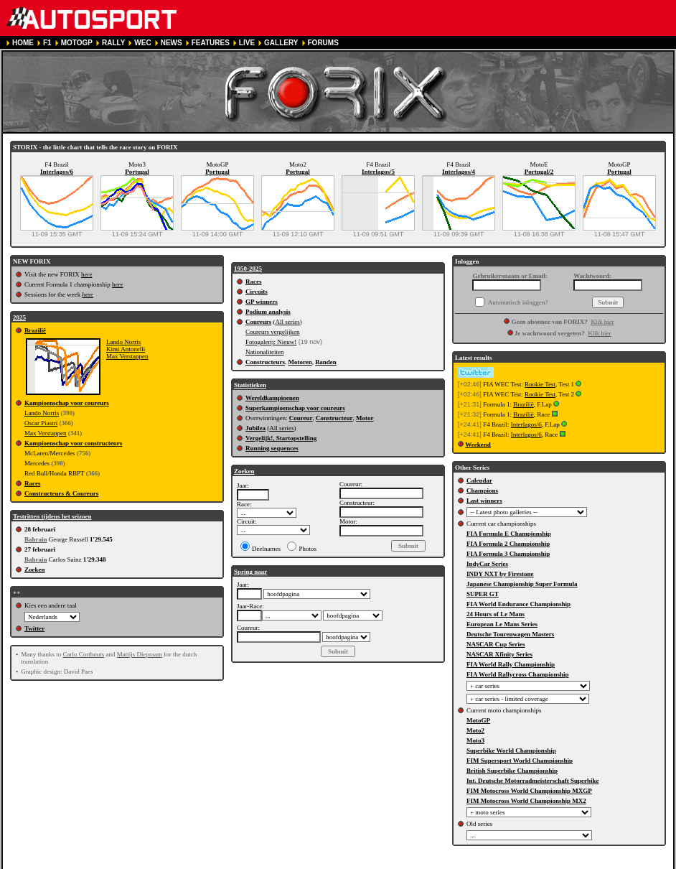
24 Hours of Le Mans (495, 614)
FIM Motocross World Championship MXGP (529, 790)
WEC (142, 43)
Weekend (478, 444)
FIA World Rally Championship (510, 664)
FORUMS (323, 43)
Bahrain (35, 539)
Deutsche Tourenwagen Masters (510, 634)
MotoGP (478, 720)
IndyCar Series (487, 563)
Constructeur (334, 418)
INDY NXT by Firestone (500, 573)
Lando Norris (123, 341)
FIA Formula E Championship (508, 533)
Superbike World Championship (511, 750)
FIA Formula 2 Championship (508, 543)
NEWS (171, 43)
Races (32, 483)
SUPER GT (482, 594)
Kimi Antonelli (125, 349)
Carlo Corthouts (83, 654)
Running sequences (272, 448)
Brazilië (35, 330)
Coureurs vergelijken (272, 331)
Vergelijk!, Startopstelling (280, 438)
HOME (23, 43)
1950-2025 (248, 268)
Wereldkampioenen (272, 397)
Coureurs (258, 321)
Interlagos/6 (56, 171)
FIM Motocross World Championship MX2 (526, 800)
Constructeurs (265, 362)
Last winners (484, 500)
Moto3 (475, 740)
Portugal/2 (539, 171)
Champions (482, 490)
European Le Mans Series (501, 624)
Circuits (256, 291)
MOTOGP (77, 43)
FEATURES (211, 43)
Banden (326, 362)
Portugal (137, 171)
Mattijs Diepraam (139, 654)
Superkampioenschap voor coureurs (295, 408)
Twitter (34, 628)
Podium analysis (268, 311)
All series (288, 321)
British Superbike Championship (512, 770)
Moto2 (475, 730)
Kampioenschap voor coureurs (66, 402)
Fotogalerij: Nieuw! (270, 341)
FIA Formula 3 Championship (508, 553)
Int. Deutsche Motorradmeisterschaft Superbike (532, 780)
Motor (365, 418)
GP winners (261, 301)
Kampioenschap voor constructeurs (73, 443)
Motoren (300, 362)
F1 (47, 43)
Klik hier (602, 321)
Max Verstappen (127, 356)
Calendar (479, 480)
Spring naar (250, 571)
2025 (19, 317)
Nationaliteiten (264, 352)
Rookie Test (540, 384)
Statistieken (250, 385)
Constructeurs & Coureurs (61, 493)
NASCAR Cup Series (495, 644)
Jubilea (255, 428)
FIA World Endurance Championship (518, 604)
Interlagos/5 (378, 171)
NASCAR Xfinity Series (499, 654)
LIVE (247, 43)
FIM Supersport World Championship (519, 760)
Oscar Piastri (40, 423)
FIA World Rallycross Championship (517, 674)
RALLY (113, 43)
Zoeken (34, 569)
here (87, 274)
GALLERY (281, 43)
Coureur (301, 418)
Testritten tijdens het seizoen (52, 516)
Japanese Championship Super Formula (522, 583)
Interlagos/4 (458, 171)
